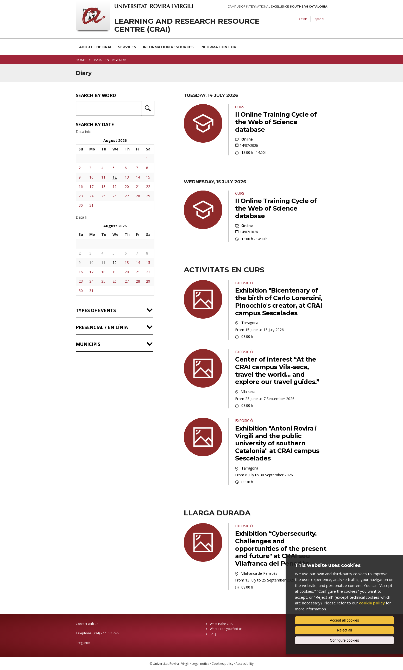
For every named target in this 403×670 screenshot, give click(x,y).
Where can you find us (226, 629)
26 (114, 195)
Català (303, 19)
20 (127, 186)
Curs (239, 106)
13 (127, 177)
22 (148, 186)
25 (103, 195)
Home (81, 60)
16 (81, 186)
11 (103, 177)
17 (91, 186)
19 (114, 186)
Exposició (244, 282)
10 (91, 177)
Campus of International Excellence (277, 6)
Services (127, 47)
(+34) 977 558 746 (105, 633)
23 (81, 195)
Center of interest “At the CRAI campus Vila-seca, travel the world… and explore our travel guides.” (277, 370)
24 (91, 195)
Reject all (344, 630)
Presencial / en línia (102, 327)
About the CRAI (95, 47)
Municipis (88, 344)
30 (81, 205)
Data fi (81, 217)
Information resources (168, 47)
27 (127, 195)
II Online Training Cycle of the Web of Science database (276, 122)
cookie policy (372, 602)
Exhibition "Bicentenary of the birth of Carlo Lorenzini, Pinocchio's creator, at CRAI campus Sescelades (278, 302)
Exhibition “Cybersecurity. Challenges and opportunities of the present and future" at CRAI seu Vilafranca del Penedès (280, 548)
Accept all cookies (344, 620)
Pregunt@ (83, 643)
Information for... (220, 47)
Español (318, 19)
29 (148, 195)
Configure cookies (344, 640)
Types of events (96, 310)
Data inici (83, 132)
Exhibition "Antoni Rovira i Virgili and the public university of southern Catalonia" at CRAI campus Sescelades (277, 443)
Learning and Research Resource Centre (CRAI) (187, 25)
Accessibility (245, 663)
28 (138, 195)
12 (114, 177)
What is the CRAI (222, 624)
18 (103, 186)
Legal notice (200, 663)
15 (148, 177)
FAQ (213, 634)
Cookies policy (222, 663)
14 (138, 177)
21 (138, 186)
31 (91, 205)
